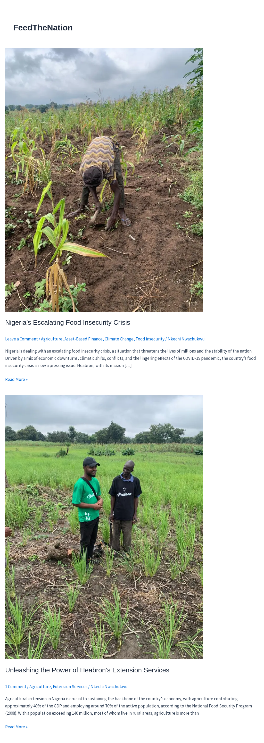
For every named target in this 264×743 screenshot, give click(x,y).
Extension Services (70, 686)
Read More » (16, 379)
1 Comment (15, 686)
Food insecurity (150, 339)
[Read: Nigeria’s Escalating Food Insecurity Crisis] (104, 179)
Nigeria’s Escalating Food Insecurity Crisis (67, 322)
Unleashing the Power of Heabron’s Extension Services (87, 670)
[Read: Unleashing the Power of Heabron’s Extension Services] (104, 527)
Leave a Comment (21, 339)
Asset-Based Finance (83, 339)
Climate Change (119, 339)
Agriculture (51, 339)
